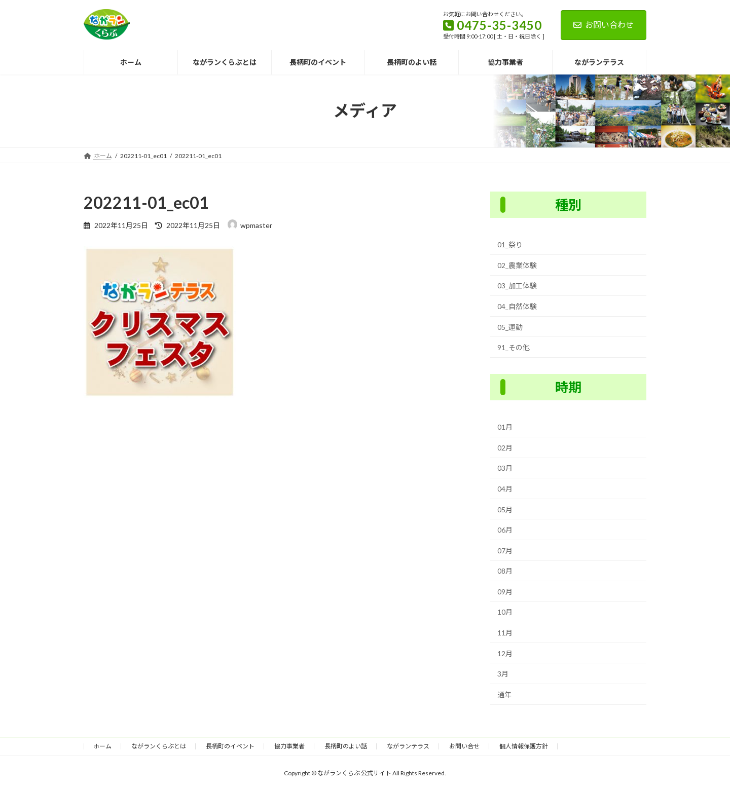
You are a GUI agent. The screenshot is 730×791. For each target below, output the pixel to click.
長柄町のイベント (230, 746)
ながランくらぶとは (158, 746)
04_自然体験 (517, 306)
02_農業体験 (517, 265)
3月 (502, 673)
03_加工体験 (517, 285)
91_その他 (513, 347)
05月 (505, 509)
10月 (505, 612)
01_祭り (510, 244)
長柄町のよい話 (345, 746)
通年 (504, 694)
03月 (505, 468)
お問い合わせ (603, 24)
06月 (505, 529)
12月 (505, 653)
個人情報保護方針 (523, 746)
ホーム (102, 746)
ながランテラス (408, 746)
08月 (505, 571)
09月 (505, 591)
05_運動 (510, 326)
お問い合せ (464, 746)
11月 (505, 632)
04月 (505, 488)
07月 (505, 550)
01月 (505, 427)
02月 (505, 447)
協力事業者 (289, 746)
